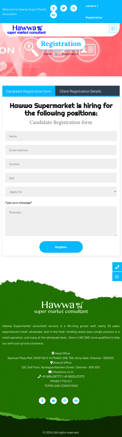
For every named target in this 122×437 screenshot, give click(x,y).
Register (61, 247)
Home (48, 54)
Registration (94, 17)
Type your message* (18, 202)
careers (91, 6)
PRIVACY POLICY (61, 381)
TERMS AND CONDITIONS (61, 385)
